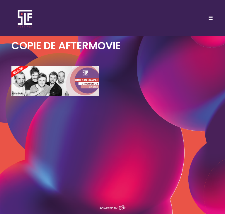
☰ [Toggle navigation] (210, 17)
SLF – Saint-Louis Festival (25, 18)
